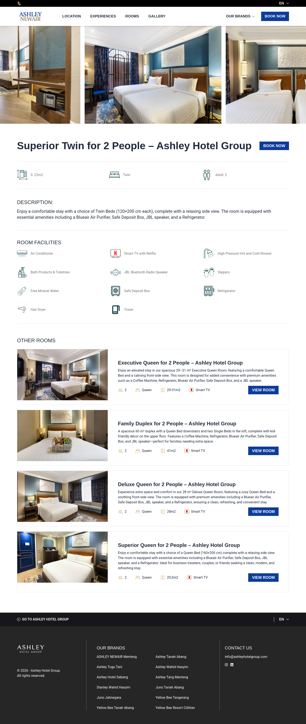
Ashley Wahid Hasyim (172, 667)
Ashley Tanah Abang (171, 657)
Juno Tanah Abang (170, 687)
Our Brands (238, 16)
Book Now (275, 16)
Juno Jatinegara (109, 698)
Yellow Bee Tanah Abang (115, 708)
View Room (263, 390)
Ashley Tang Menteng (172, 677)
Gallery (157, 16)
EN (284, 3)
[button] (298, 74)
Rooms (132, 16)
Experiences (103, 16)
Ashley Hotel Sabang (112, 677)
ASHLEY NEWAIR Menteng (117, 657)
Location (71, 16)
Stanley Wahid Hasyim (113, 687)
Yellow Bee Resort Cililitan (175, 708)
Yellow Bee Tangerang (172, 698)
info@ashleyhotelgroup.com (246, 657)
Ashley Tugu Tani (109, 667)
